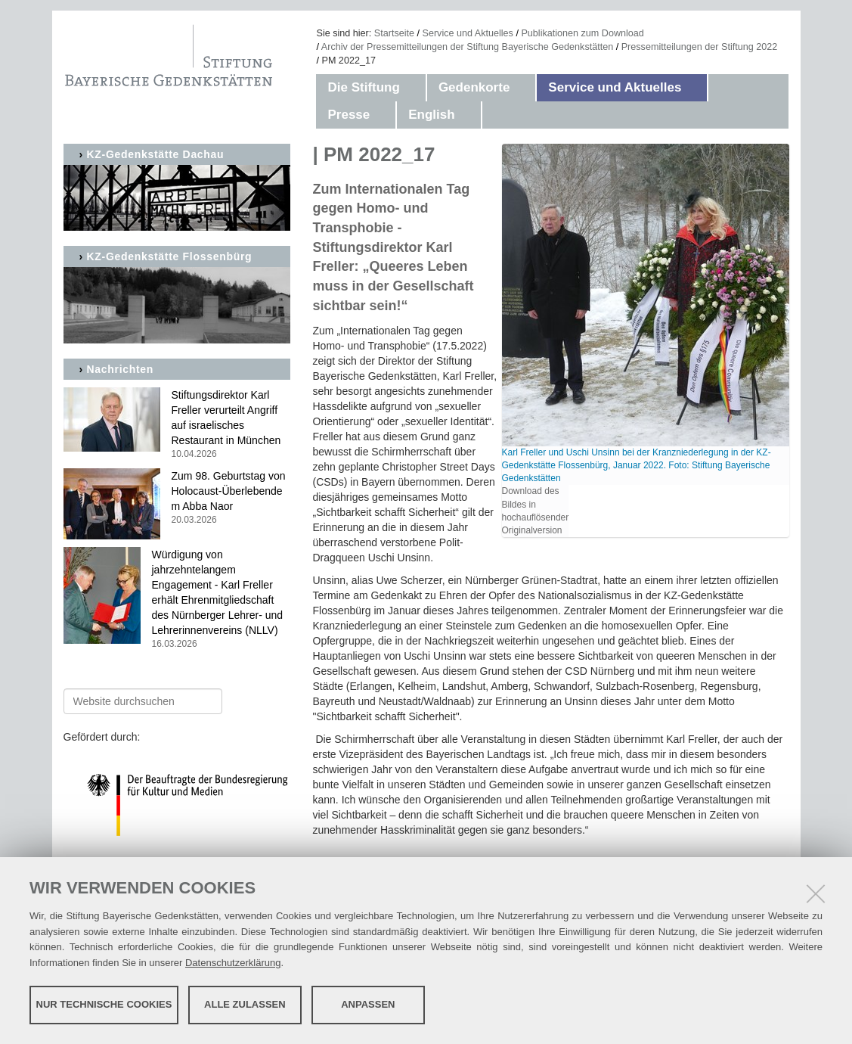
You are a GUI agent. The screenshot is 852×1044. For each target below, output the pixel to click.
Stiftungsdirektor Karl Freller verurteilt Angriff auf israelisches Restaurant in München (177, 425)
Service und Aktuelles (468, 33)
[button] (415, 87)
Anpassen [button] (368, 1004)
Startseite (394, 33)
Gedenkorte (474, 87)
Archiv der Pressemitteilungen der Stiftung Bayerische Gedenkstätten (467, 47)
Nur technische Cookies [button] (104, 1004)
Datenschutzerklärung (232, 962)
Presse (348, 114)
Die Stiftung (363, 87)
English (431, 114)
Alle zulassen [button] (245, 1004)
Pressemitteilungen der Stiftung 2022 (699, 47)
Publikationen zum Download (582, 33)
